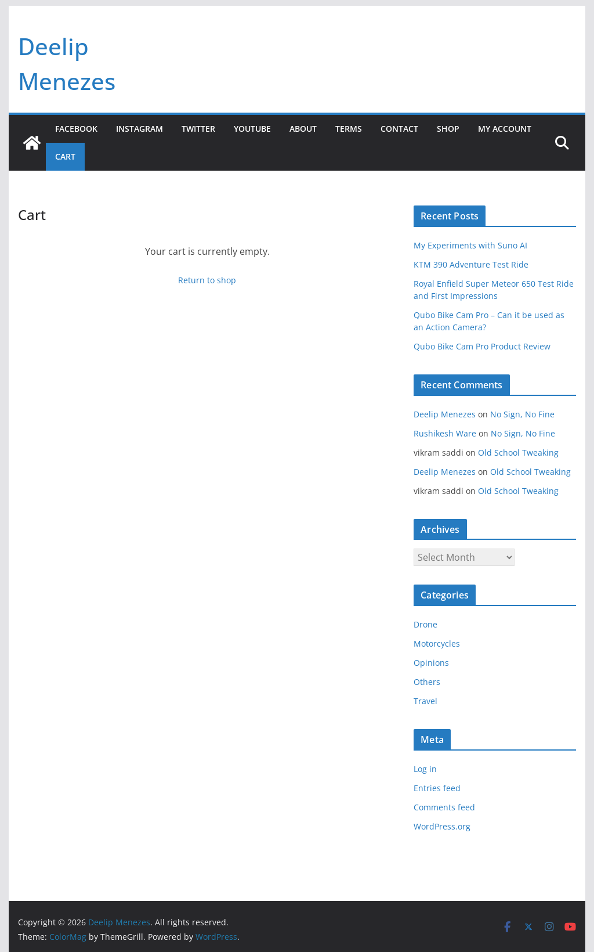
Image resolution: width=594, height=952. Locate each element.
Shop (448, 128)
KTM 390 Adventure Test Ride (471, 264)
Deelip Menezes (445, 414)
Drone (425, 624)
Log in (425, 768)
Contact (399, 128)
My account (504, 128)
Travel (425, 700)
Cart (65, 156)
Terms (348, 128)
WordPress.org (442, 826)
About (303, 128)
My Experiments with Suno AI (470, 245)
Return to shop (207, 280)
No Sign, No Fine (522, 414)
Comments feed (444, 807)
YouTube (252, 128)
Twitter (198, 128)
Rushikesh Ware (445, 433)
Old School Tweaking (518, 452)
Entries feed (437, 788)
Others (427, 681)
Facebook (76, 128)
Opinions (431, 662)
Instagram (139, 128)
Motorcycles (437, 643)
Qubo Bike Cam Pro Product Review (482, 346)
